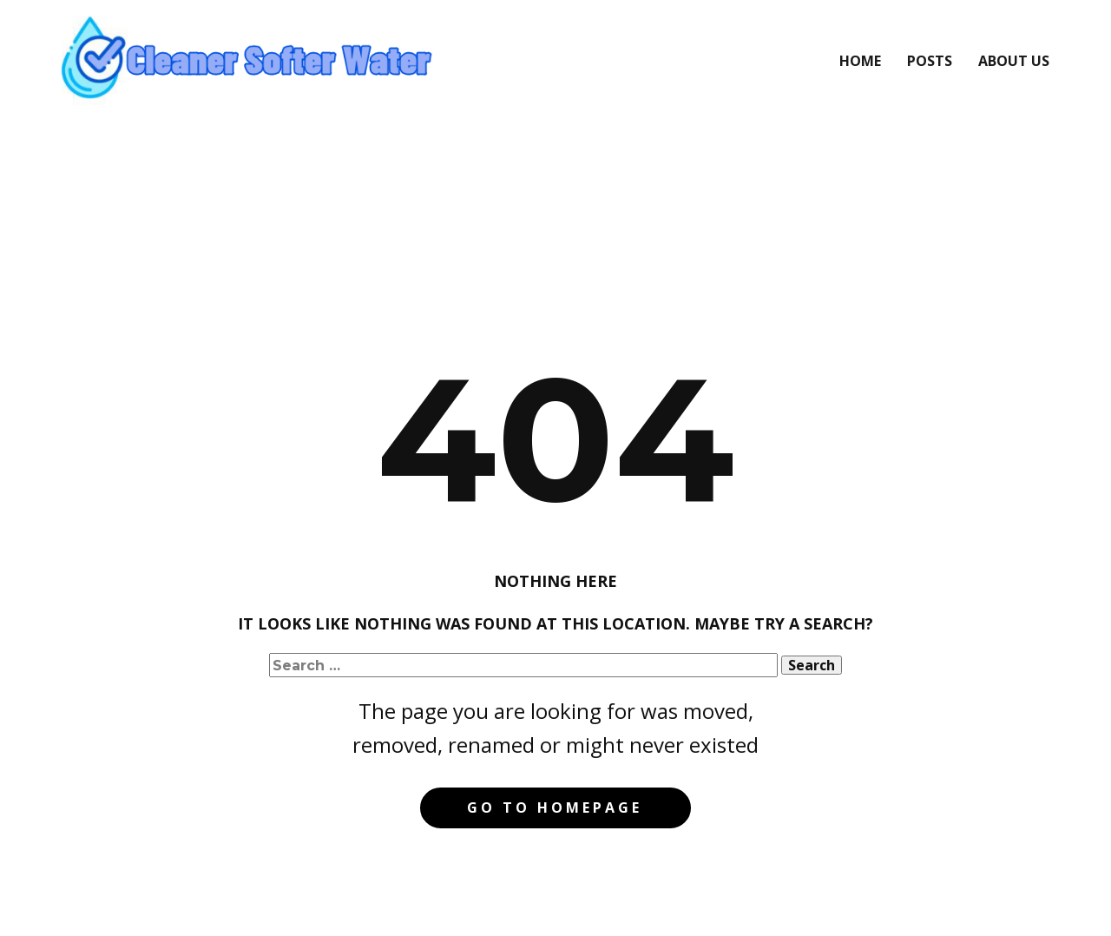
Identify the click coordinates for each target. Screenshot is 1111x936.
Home (860, 60)
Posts (929, 60)
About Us (1013, 60)
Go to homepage (554, 807)
